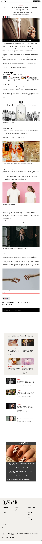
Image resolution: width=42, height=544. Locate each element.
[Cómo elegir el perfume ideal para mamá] (14, 361)
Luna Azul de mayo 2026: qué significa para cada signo (19, 475)
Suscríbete (36, 1)
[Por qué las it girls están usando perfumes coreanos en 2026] (11, 418)
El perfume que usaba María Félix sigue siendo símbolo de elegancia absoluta (25, 382)
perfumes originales (8, 302)
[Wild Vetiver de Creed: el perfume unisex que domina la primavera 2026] (11, 392)
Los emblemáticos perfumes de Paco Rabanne (13, 78)
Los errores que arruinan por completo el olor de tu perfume (27, 350)
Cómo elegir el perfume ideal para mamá (14, 368)
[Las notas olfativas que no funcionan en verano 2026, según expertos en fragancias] (14, 342)
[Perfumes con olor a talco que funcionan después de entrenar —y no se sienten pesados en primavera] (11, 406)
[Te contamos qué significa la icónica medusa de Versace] (23, 77)
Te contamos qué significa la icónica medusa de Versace (32, 78)
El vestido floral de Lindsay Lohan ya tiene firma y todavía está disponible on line (20, 472)
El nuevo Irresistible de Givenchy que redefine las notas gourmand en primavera (27, 370)
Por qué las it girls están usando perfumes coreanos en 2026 (25, 419)
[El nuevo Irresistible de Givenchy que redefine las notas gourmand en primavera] (27, 361)
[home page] (4, 1)
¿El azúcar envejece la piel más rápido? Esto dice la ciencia (20, 467)
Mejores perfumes (7, 304)
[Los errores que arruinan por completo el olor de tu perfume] (27, 342)
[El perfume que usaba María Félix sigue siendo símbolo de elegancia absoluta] (11, 381)
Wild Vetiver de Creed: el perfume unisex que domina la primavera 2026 (25, 393)
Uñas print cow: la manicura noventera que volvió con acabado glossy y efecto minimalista (22, 464)
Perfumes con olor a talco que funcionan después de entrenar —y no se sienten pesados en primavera (25, 408)
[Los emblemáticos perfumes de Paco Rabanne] (4, 77)
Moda (28, 76)
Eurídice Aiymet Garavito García (23, 14)
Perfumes (21, 5)
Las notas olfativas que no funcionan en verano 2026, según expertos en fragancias (14, 351)
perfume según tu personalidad (24, 302)
